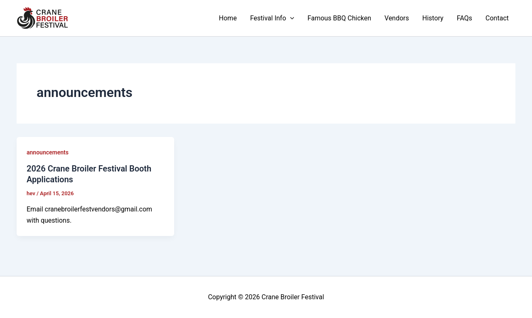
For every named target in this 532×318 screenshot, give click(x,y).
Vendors (396, 18)
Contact (497, 18)
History (432, 18)
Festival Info (272, 18)
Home (228, 18)
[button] (290, 18)
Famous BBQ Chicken (339, 18)
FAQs (464, 18)
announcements (48, 152)
